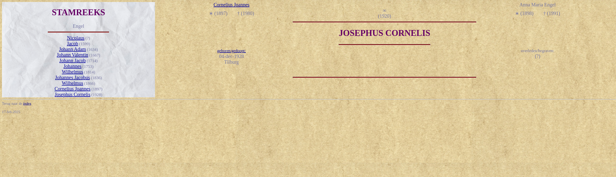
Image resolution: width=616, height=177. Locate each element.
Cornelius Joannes (72, 88)
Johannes (73, 66)
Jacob (72, 43)
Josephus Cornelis (72, 94)
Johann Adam (72, 49)
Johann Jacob (72, 60)
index (27, 103)
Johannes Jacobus (72, 77)
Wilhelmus (72, 71)
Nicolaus (75, 38)
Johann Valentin (72, 55)
